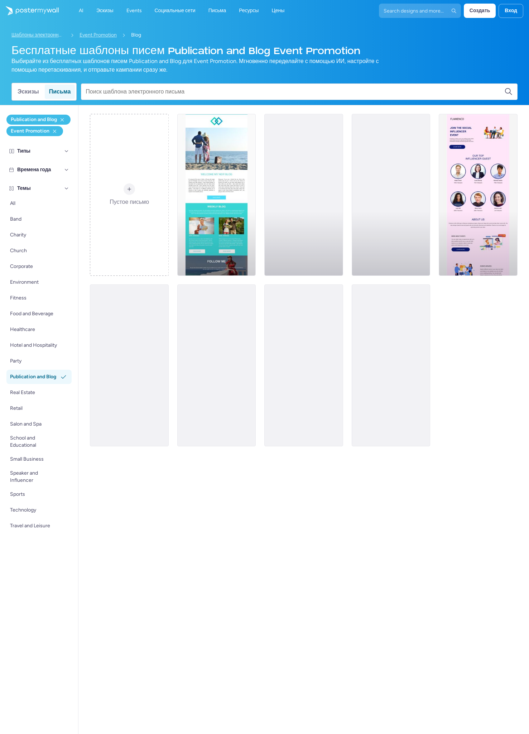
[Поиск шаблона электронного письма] (295, 91)
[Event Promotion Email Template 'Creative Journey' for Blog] (129, 365)
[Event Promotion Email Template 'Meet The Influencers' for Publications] (478, 195)
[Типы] (66, 151)
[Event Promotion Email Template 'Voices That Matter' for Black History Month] (391, 365)
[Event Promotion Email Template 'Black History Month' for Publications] (216, 365)
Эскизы (28, 91)
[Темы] (66, 188)
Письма (60, 91)
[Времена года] (66, 170)
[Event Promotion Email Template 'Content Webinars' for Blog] (391, 195)
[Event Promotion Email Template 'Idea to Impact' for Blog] (303, 365)
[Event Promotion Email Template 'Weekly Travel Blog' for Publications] (216, 195)
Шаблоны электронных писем (38, 35)
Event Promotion (98, 35)
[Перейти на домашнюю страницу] (29, 11)
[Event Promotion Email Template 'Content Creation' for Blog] (303, 195)
